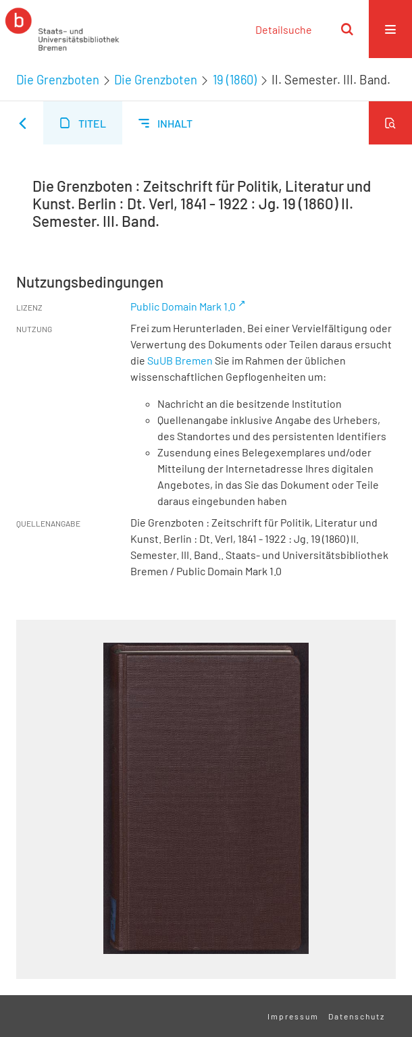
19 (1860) (235, 79)
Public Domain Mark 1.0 (183, 306)
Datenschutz (356, 1016)
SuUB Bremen (180, 360)
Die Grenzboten (57, 79)
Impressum (293, 1016)
